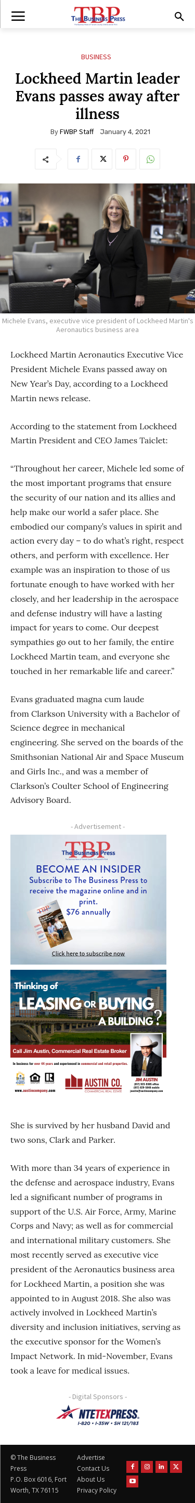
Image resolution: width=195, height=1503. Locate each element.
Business (96, 56)
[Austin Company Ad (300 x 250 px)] (88, 1035)
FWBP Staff (77, 131)
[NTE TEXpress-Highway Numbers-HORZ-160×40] (97, 1415)
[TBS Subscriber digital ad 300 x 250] (88, 900)
